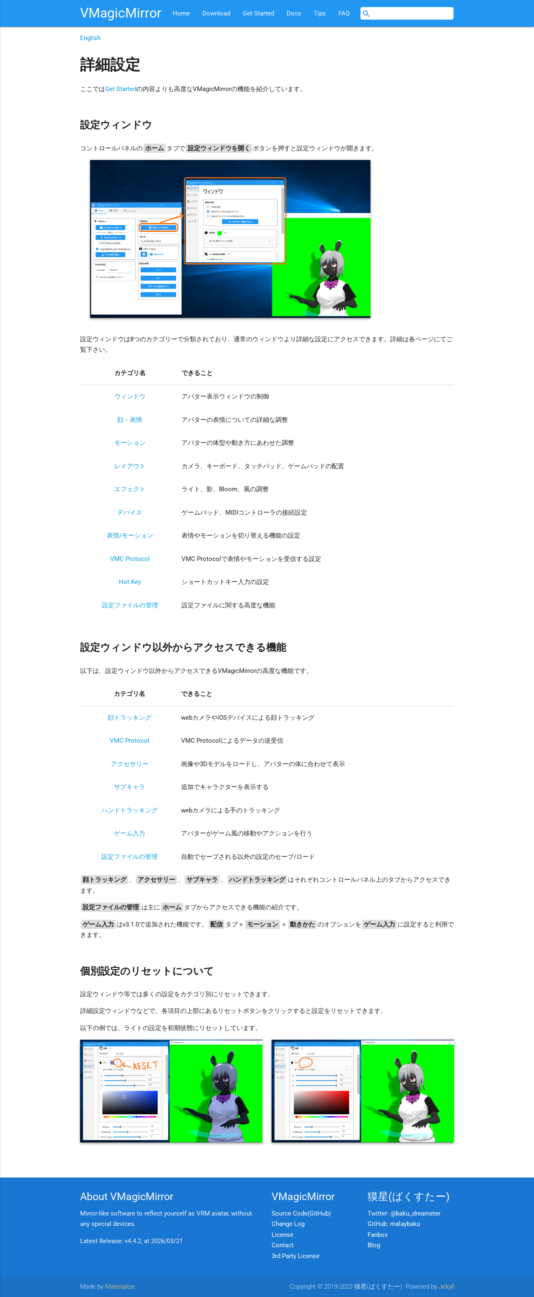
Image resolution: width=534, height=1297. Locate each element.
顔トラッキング (129, 717)
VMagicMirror (120, 13)
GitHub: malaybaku (394, 1224)
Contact (283, 1245)
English (90, 38)
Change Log (288, 1224)
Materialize (120, 1286)
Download (216, 13)
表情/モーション (130, 535)
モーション (130, 443)
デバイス (129, 512)
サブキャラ (129, 787)
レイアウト (130, 466)
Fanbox (378, 1235)
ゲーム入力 (129, 833)
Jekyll (446, 1286)
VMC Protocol (130, 559)
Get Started (258, 13)
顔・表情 (129, 420)
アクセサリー (130, 764)
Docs (294, 13)
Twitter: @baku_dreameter (404, 1213)
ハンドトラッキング (129, 810)
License (282, 1235)
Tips (320, 13)
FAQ (344, 13)
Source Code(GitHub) (301, 1213)
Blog (374, 1245)
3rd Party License (296, 1256)
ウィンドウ (130, 396)
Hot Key (130, 582)
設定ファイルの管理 (130, 605)
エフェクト (130, 489)
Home (181, 13)
